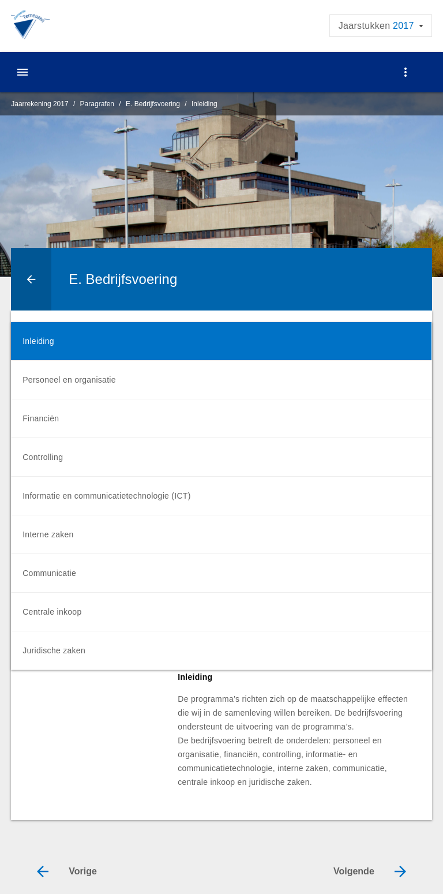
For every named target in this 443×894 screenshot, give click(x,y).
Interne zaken (47, 534)
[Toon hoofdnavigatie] (22, 72)
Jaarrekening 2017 (39, 104)
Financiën (40, 418)
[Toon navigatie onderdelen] (405, 72)
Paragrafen (97, 104)
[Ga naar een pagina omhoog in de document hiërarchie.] (31, 279)
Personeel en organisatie (69, 379)
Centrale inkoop (51, 611)
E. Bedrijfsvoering (153, 104)
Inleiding (204, 104)
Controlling (42, 457)
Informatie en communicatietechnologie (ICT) (106, 495)
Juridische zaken (53, 650)
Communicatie (49, 573)
